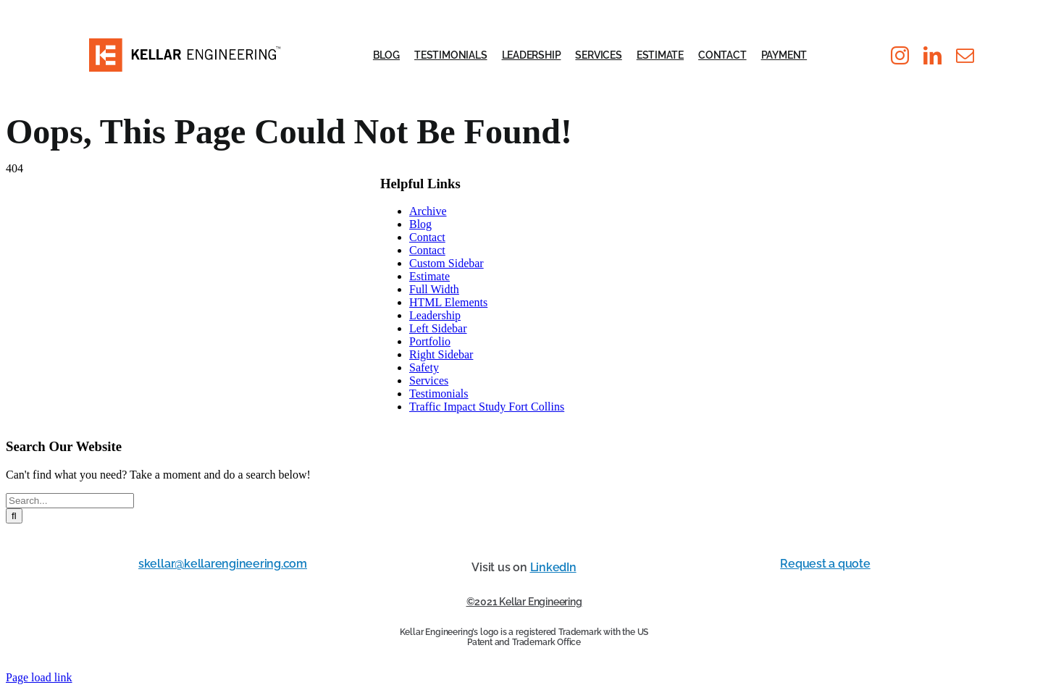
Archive (428, 211)
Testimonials (439, 393)
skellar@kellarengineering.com (222, 564)
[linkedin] (932, 55)
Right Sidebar (441, 354)
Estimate (429, 276)
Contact (427, 237)
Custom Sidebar (446, 263)
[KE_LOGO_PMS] (184, 44)
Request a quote (825, 564)
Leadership (435, 315)
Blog (420, 224)
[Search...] (70, 500)
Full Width (434, 289)
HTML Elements (448, 302)
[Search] (14, 515)
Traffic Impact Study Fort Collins (486, 406)
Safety (424, 367)
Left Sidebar (438, 328)
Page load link (39, 677)
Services (428, 380)
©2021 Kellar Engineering (524, 601)
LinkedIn (553, 567)
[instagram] (900, 55)
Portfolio (429, 341)
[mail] (965, 55)
